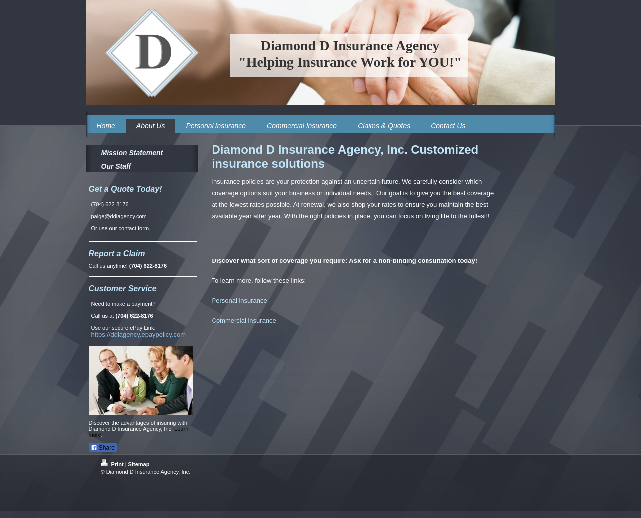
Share (103, 447)
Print (113, 464)
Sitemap (139, 464)
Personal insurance (239, 300)
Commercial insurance (244, 320)
